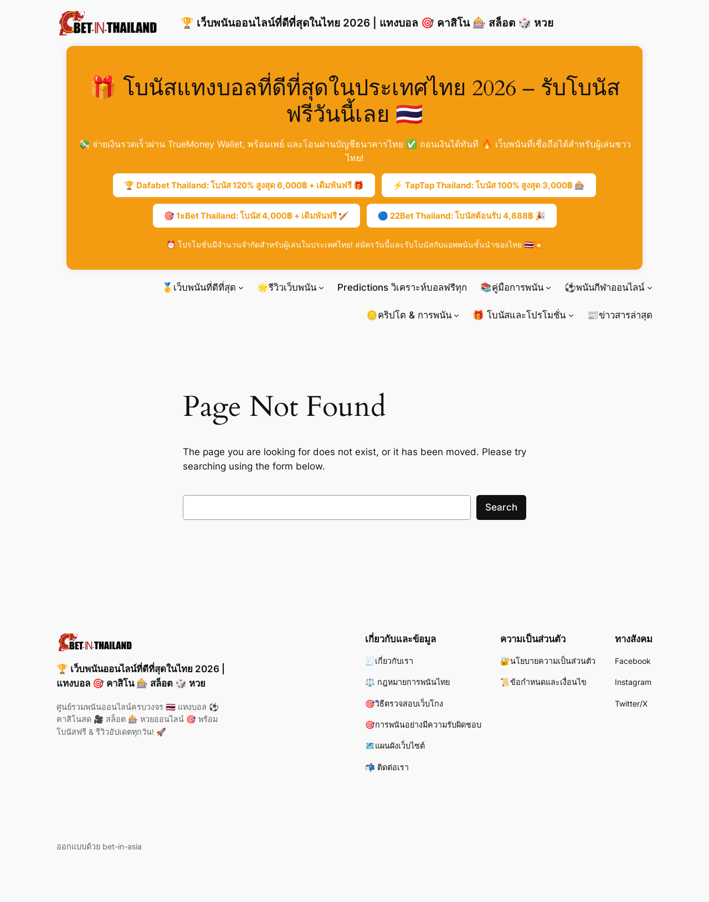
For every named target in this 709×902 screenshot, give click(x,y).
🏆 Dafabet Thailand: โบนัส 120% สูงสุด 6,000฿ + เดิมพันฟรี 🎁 (244, 185)
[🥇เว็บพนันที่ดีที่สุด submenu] (241, 287)
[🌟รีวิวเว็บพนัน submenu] (321, 287)
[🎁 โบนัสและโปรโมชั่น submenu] (571, 315)
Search (501, 507)
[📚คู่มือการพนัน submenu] (548, 287)
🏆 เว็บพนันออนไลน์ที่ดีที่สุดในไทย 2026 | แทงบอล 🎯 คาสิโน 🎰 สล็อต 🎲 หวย (367, 22)
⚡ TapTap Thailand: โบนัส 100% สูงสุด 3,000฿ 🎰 (489, 185)
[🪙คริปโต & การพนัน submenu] (456, 315)
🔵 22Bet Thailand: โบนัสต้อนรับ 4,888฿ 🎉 (462, 215)
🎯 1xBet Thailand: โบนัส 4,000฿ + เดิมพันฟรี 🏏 (256, 215)
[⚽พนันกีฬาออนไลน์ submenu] (650, 287)
